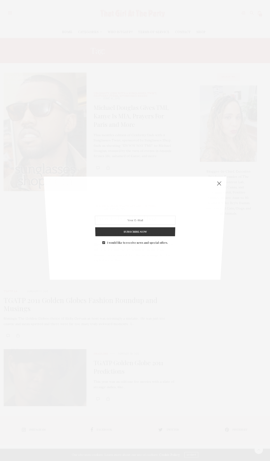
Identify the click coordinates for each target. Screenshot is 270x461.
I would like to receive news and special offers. (137, 201)
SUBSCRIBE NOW (135, 197)
